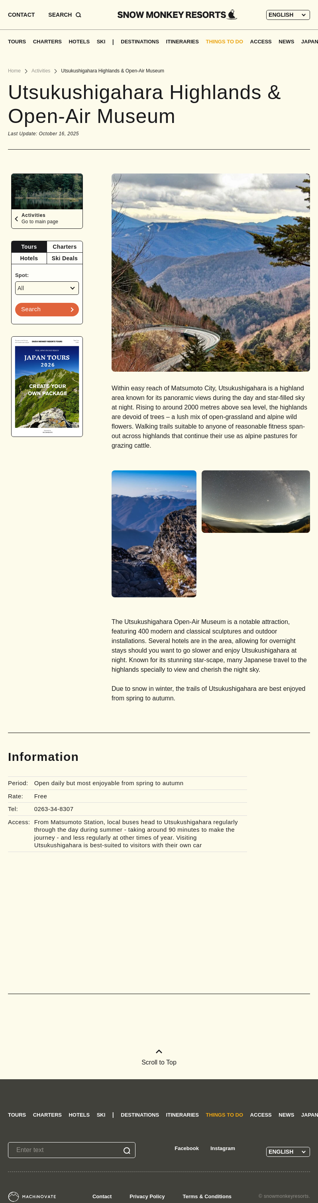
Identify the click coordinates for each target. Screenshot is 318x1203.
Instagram (222, 1148)
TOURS (17, 42)
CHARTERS (47, 42)
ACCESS (261, 42)
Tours (29, 247)
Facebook (187, 1148)
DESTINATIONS (140, 42)
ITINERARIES (182, 42)
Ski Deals (65, 258)
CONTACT (21, 15)
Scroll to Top (159, 1057)
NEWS (286, 42)
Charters (65, 247)
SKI (101, 42)
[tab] (29, 247)
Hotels (29, 258)
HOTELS (79, 42)
